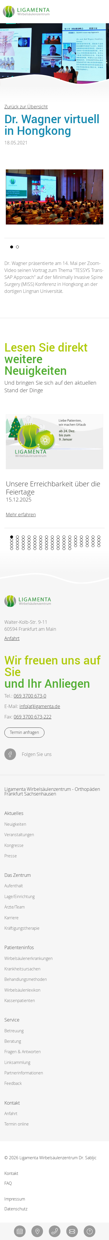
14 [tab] (87, 536)
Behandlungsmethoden (25, 979)
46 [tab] (87, 542)
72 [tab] (52, 548)
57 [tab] (58, 545)
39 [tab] (46, 542)
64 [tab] (98, 545)
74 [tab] (63, 548)
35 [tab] (23, 542)
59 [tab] (69, 545)
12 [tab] (75, 536)
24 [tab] (52, 539)
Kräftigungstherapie (22, 928)
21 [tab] (34, 539)
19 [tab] (23, 539)
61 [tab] (81, 545)
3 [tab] (23, 536)
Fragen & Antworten (22, 1051)
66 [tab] (17, 548)
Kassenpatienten (19, 1000)
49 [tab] (11, 545)
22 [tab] (40, 539)
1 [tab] (11, 247)
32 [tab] (98, 539)
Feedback (13, 1083)
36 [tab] (29, 542)
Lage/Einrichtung (19, 896)
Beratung (12, 1041)
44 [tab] (75, 542)
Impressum (14, 1198)
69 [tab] (34, 548)
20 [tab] (29, 539)
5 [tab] (34, 536)
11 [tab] (69, 536)
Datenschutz (15, 1209)
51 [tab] (23, 545)
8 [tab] (52, 536)
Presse (10, 856)
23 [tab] (46, 539)
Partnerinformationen (23, 1073)
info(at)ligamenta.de (39, 706)
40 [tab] (52, 542)
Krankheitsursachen (22, 969)
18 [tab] (17, 539)
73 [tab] (58, 548)
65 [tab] (11, 548)
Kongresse (14, 845)
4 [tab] (29, 536)
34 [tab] (17, 542)
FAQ (8, 1183)
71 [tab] (46, 548)
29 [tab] (81, 539)
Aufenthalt (13, 885)
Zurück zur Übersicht (26, 106)
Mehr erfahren (21, 514)
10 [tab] (63, 536)
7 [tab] (46, 536)
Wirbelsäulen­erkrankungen (28, 958)
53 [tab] (34, 545)
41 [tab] (58, 542)
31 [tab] (93, 539)
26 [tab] (63, 539)
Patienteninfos (19, 947)
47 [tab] (93, 542)
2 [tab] (17, 247)
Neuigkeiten (15, 824)
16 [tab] (98, 536)
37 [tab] (34, 542)
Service (11, 1020)
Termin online (16, 1124)
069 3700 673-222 (32, 717)
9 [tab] (58, 536)
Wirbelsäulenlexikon (22, 990)
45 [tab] (81, 542)
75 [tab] (69, 548)
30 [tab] (87, 539)
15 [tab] (93, 536)
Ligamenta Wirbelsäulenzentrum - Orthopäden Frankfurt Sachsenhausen (52, 792)
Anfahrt (11, 638)
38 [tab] (40, 542)
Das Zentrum (17, 875)
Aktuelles (13, 813)
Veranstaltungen (19, 834)
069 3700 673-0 (30, 696)
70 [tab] (40, 548)
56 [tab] (52, 545)
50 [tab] (17, 545)
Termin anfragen (24, 732)
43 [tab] (69, 542)
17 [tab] (11, 539)
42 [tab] (63, 542)
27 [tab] (69, 539)
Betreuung (14, 1030)
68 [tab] (29, 548)
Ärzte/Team (14, 907)
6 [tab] (40, 536)
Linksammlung (17, 1062)
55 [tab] (46, 545)
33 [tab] (11, 542)
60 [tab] (75, 545)
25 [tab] (58, 539)
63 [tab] (93, 545)
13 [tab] (81, 536)
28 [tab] (75, 539)
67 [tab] (23, 548)
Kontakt (12, 1103)
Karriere (11, 917)
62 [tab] (87, 545)
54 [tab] (40, 545)
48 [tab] (98, 542)
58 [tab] (63, 545)
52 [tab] (29, 545)
